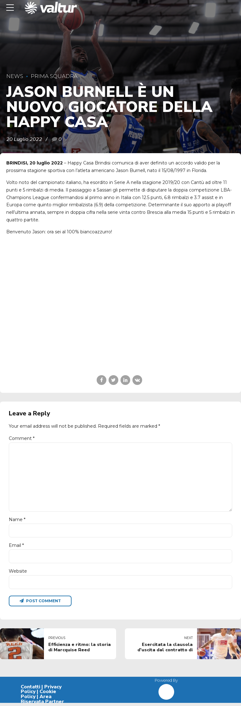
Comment (22, 438)
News (14, 76)
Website (18, 573)
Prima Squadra (54, 76)
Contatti (30, 689)
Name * (17, 521)
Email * (16, 547)
